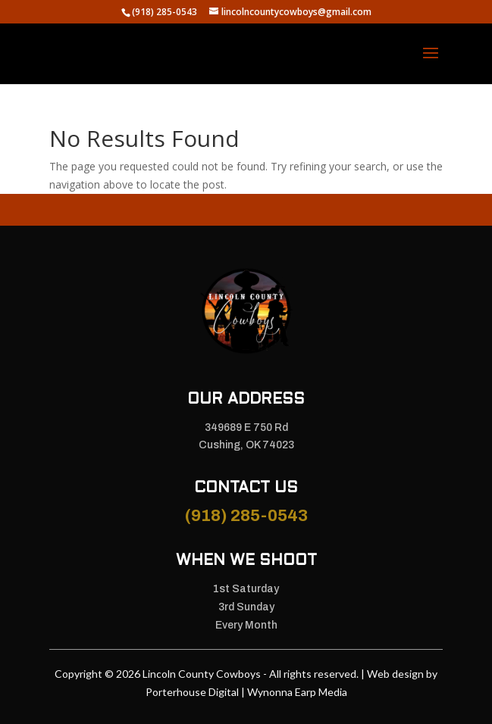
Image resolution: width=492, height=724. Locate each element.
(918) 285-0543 (246, 516)
